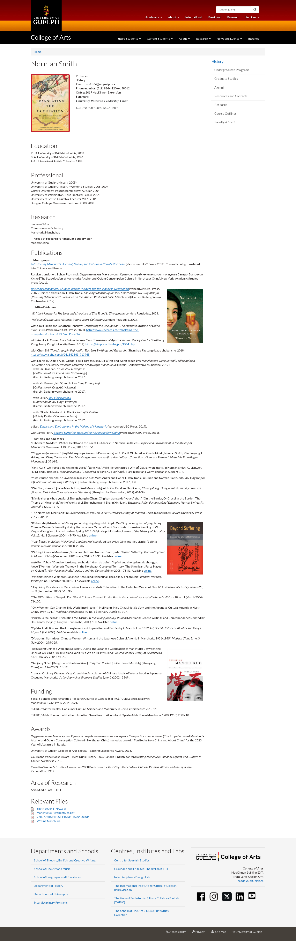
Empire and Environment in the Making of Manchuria (73, 426)
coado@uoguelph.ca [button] (251, 880)
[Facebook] (201, 896)
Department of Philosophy (51, 894)
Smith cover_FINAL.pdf (51, 808)
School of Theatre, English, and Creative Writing (65, 860)
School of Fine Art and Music (52, 868)
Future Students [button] (129, 38)
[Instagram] (214, 896)
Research (234, 18)
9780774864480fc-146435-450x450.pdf (63, 816)
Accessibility (177, 933)
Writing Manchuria (48, 821)
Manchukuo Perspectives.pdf (55, 812)
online (93, 535)
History (217, 61)
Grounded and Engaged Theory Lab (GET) (141, 868)
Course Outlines (225, 113)
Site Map (220, 933)
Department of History (48, 885)
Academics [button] (155, 18)
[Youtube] (252, 896)
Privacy (200, 933)
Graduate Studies (226, 78)
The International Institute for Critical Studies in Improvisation (145, 887)
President (214, 17)
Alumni (219, 87)
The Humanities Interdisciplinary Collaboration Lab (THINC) (146, 900)
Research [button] (203, 38)
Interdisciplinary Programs (51, 902)
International (193, 17)
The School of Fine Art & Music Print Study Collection (141, 913)
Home (38, 51)
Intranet (253, 38)
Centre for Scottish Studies (132, 860)
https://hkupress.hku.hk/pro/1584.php (110, 344)
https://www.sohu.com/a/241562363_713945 (60, 354)
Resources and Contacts (230, 96)
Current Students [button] (160, 38)
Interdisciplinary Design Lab (132, 877)
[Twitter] (227, 896)
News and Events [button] (229, 38)
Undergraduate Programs (231, 70)
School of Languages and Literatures (57, 877)
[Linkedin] (240, 896)
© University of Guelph (247, 931)
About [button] (175, 18)
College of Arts (51, 37)
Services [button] (253, 18)
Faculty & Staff (224, 122)
